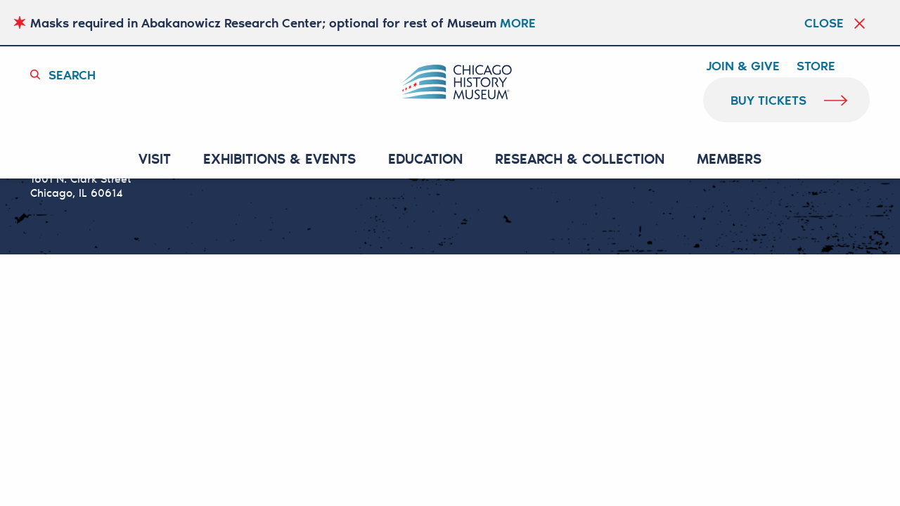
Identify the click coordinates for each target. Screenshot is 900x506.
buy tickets (769, 100)
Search (72, 74)
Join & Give (743, 66)
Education (425, 159)
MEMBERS (729, 159)
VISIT (155, 159)
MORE (518, 22)
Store (816, 66)
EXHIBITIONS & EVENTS (279, 159)
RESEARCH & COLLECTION (579, 159)
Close (824, 22)
